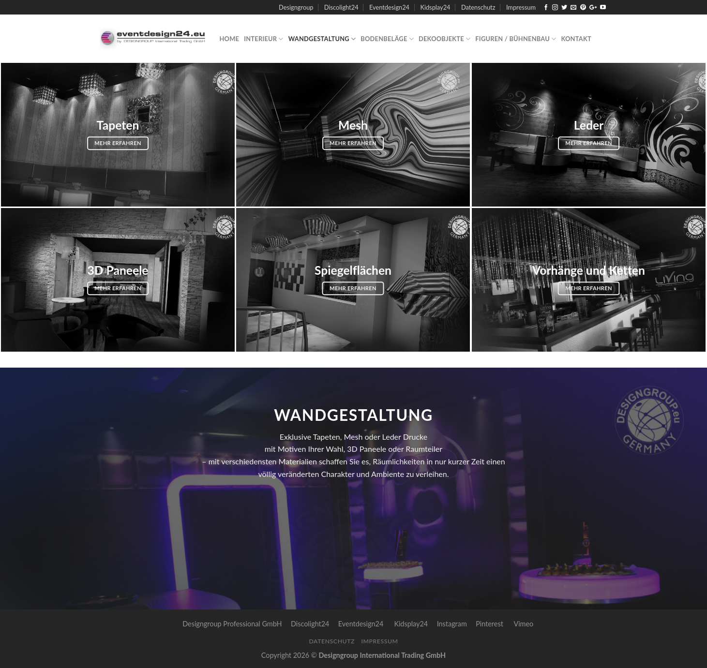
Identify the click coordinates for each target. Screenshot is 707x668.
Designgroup (296, 7)
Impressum (521, 7)
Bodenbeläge (387, 39)
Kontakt (576, 39)
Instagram (452, 624)
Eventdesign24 (389, 7)
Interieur (264, 39)
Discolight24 (341, 7)
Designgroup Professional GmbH (232, 624)
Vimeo (523, 624)
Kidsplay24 (435, 7)
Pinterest (489, 624)
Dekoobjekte (444, 39)
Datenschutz (478, 7)
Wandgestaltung (322, 39)
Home (230, 39)
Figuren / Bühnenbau (515, 39)
